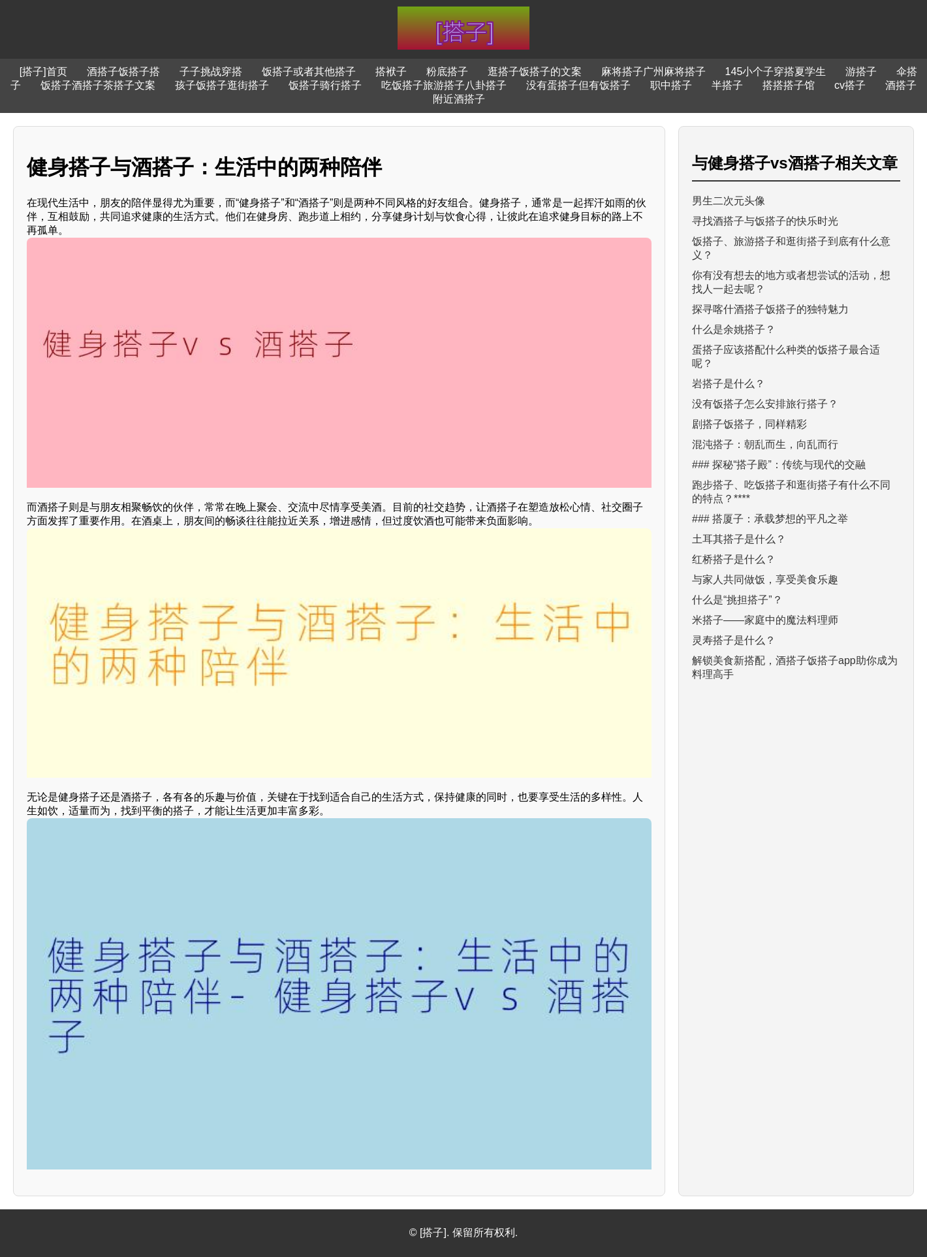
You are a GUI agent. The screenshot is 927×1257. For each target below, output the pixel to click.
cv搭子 (850, 85)
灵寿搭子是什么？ (734, 640)
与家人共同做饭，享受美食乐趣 (765, 579)
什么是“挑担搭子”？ (737, 599)
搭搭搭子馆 (788, 85)
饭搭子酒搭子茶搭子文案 (97, 85)
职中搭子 (671, 85)
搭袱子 (391, 71)
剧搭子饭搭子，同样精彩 (749, 424)
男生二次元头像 (728, 200)
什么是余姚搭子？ (734, 329)
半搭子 (727, 85)
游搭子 (861, 71)
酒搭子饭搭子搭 (123, 71)
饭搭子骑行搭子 (325, 85)
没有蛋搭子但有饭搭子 (578, 85)
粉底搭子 (447, 71)
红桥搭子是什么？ (734, 559)
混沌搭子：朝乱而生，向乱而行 (765, 444)
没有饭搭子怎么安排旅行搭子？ (765, 403)
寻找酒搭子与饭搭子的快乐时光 (765, 221)
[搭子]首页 (43, 71)
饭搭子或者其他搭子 (309, 71)
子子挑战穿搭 (211, 71)
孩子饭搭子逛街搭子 (222, 85)
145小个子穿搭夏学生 (775, 71)
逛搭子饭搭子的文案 (535, 71)
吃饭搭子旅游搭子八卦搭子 (444, 85)
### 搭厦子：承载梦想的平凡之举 (770, 518)
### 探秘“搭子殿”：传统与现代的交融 (779, 464)
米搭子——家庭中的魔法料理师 (765, 620)
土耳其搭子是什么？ (739, 539)
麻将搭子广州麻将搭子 (653, 71)
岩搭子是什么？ (728, 383)
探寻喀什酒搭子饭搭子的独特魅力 (770, 309)
